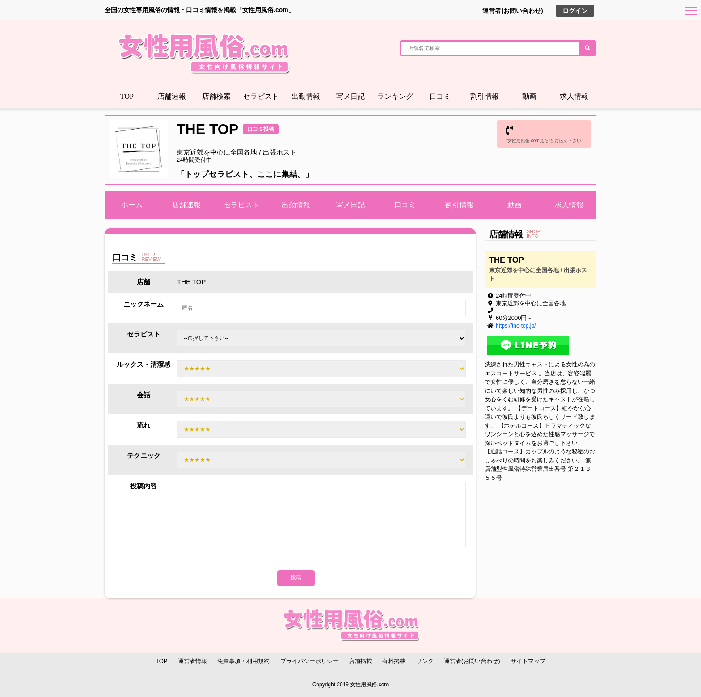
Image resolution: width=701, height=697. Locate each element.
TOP (127, 96)
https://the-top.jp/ (516, 326)
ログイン (574, 10)
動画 (529, 96)
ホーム (132, 205)
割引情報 (484, 96)
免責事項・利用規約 (243, 661)
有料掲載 (393, 661)
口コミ (440, 96)
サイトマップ (528, 661)
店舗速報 (171, 96)
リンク (425, 661)
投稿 (296, 578)
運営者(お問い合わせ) (512, 10)
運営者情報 (192, 661)
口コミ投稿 (260, 129)
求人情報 (574, 96)
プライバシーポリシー (309, 661)
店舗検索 (216, 96)
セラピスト (261, 96)
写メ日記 (350, 96)
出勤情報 (305, 96)
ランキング (395, 96)
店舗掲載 (360, 661)
